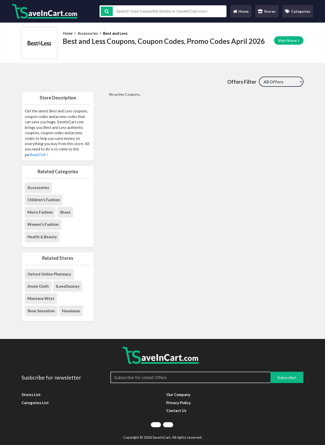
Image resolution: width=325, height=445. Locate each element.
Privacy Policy (178, 402)
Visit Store (288, 40)
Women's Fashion (43, 224)
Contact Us (176, 410)
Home (241, 12)
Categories (297, 11)
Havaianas (71, 311)
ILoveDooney (67, 286)
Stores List (31, 394)
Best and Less (115, 33)
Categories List (35, 402)
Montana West (40, 298)
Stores (266, 11)
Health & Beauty (42, 236)
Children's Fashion (43, 199)
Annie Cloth (38, 286)
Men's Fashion (40, 212)
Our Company (178, 394)
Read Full (38, 154)
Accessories (88, 33)
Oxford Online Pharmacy (49, 274)
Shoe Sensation (41, 311)
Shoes (65, 212)
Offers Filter (241, 82)
